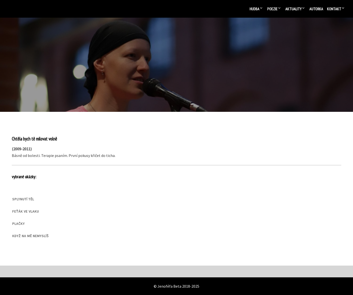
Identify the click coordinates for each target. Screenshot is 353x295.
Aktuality (293, 8)
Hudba (254, 8)
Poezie (272, 8)
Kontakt (334, 8)
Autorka (316, 8)
